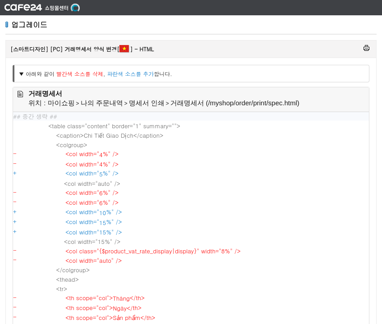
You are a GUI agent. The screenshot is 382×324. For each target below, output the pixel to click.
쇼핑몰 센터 (42, 7)
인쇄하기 (366, 48)
